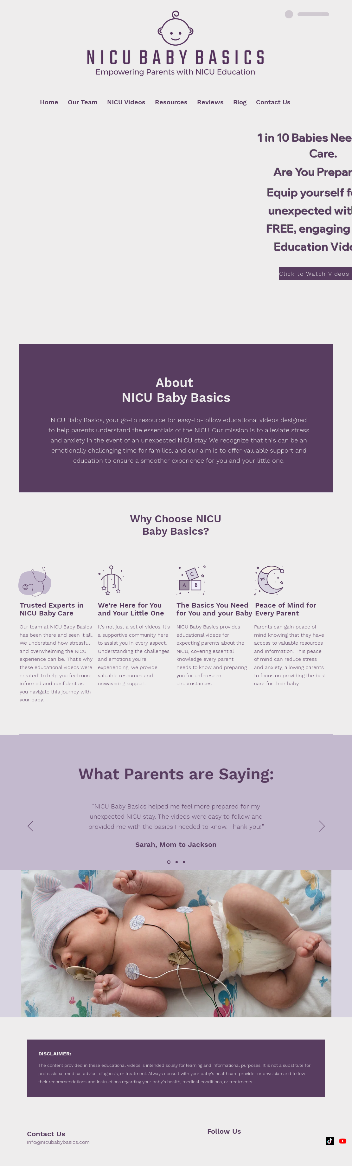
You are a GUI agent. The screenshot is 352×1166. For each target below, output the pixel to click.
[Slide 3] (184, 862)
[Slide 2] (177, 862)
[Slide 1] (168, 862)
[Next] (322, 827)
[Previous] (30, 827)
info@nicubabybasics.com (58, 1142)
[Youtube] (343, 1141)
